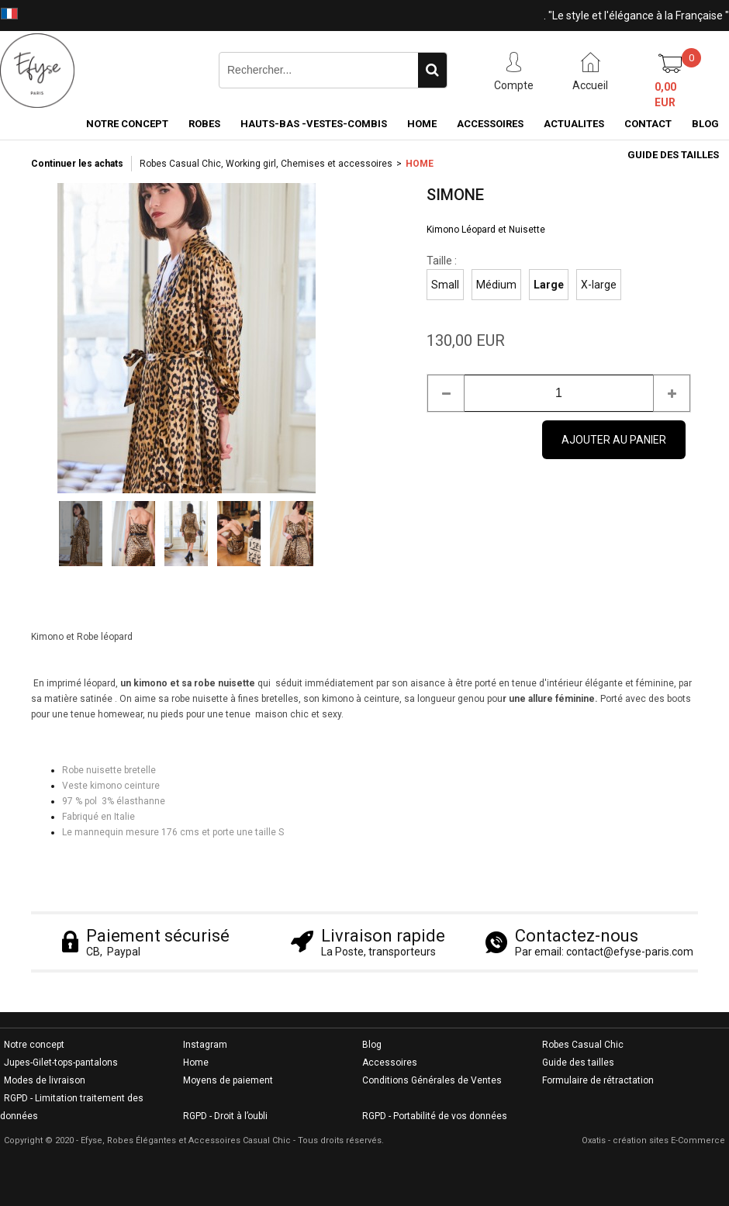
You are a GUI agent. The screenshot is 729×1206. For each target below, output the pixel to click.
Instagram (205, 1044)
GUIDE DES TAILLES (673, 155)
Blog (372, 1044)
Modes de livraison (44, 1080)
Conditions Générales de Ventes (432, 1080)
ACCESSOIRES (490, 124)
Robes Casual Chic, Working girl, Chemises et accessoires (266, 163)
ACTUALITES (574, 124)
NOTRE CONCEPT (127, 124)
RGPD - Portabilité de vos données (434, 1116)
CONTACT (648, 124)
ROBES (204, 124)
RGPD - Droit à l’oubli (225, 1116)
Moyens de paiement (228, 1080)
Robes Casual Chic (583, 1044)
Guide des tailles (578, 1062)
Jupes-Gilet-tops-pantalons (61, 1062)
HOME (422, 124)
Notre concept (34, 1044)
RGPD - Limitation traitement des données (71, 1107)
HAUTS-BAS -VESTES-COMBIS (313, 124)
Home (196, 1062)
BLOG (705, 124)
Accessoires (389, 1062)
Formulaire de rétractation (598, 1080)
